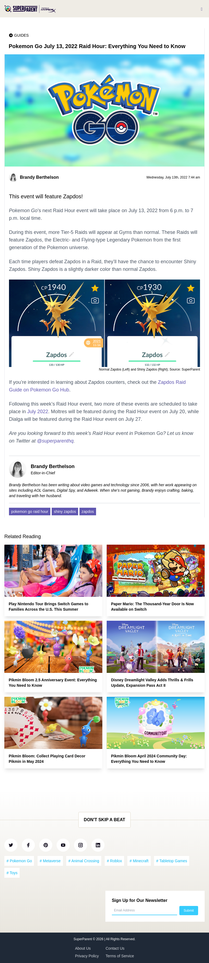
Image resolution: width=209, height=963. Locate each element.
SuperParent (83, 939)
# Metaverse (50, 861)
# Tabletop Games (171, 861)
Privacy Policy (87, 956)
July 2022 (37, 411)
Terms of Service (120, 956)
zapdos (88, 511)
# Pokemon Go (19, 861)
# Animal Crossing (83, 861)
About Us (83, 948)
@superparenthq (55, 441)
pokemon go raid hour (29, 511)
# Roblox (114, 861)
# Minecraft (139, 861)
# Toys (12, 873)
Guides (21, 35)
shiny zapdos (65, 511)
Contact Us (115, 948)
